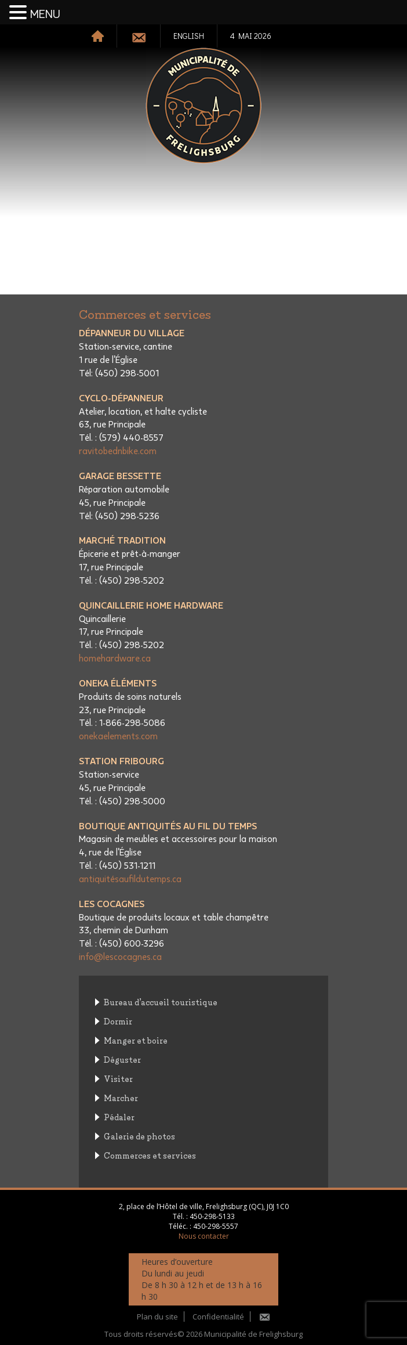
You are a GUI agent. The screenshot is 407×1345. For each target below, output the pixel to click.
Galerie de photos (139, 1135)
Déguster (122, 1059)
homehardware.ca (115, 658)
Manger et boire (136, 1039)
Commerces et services (150, 1154)
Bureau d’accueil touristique (160, 1001)
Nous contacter (204, 1236)
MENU (45, 14)
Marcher (121, 1097)
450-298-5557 (215, 1226)
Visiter (118, 1078)
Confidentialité (218, 1316)
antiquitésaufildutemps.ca (130, 879)
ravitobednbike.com (118, 451)
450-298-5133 (212, 1216)
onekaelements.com (118, 736)
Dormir (118, 1020)
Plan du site (157, 1316)
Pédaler (119, 1116)
